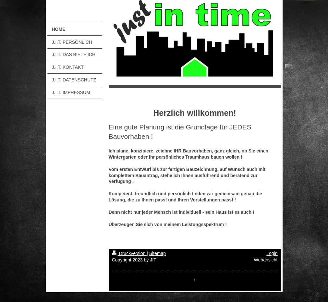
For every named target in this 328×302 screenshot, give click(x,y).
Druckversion (129, 253)
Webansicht (266, 259)
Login (271, 253)
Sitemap (157, 253)
